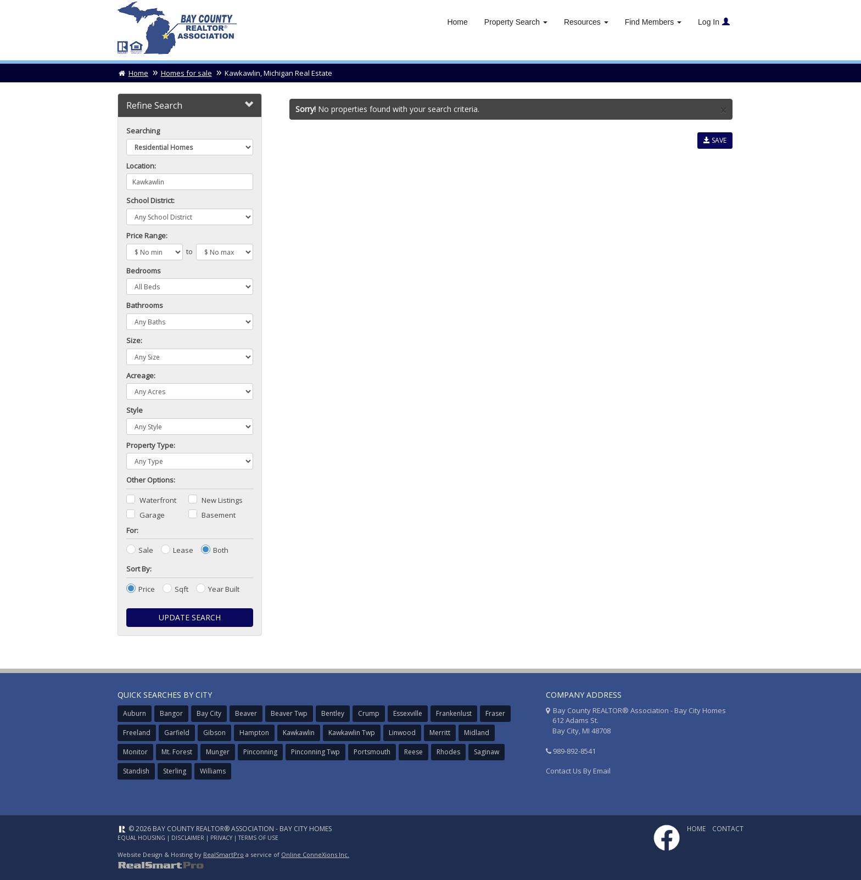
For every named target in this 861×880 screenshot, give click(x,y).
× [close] (723, 110)
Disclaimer (187, 838)
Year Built (223, 589)
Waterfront (157, 500)
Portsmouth (372, 751)
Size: (134, 340)
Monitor (135, 751)
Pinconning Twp (315, 751)
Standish (136, 771)
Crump (368, 713)
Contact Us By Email (578, 771)
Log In (714, 22)
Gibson (214, 732)
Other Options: (150, 480)
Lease (183, 550)
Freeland (136, 732)
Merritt (439, 732)
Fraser (495, 713)
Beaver (246, 713)
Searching (143, 131)
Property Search (515, 22)
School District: (150, 200)
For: (132, 530)
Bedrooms (143, 271)
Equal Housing (141, 838)
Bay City (209, 713)
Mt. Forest (176, 751)
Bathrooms (144, 305)
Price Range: (146, 235)
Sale (145, 550)
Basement (219, 515)
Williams (213, 771)
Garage (152, 515)
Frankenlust (454, 713)
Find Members (653, 22)
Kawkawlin (299, 732)
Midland (476, 732)
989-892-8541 (574, 751)
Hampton (254, 732)
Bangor (171, 713)
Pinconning (260, 751)
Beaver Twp (289, 713)
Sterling (174, 771)
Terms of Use (258, 838)
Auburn (134, 713)
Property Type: (150, 445)
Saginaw (486, 751)
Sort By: (139, 569)
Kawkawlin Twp (351, 732)
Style (134, 410)
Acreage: (140, 375)
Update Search (190, 617)
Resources (586, 22)
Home (457, 22)
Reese (413, 751)
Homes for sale (186, 73)
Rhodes (448, 751)
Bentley (332, 713)
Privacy (221, 838)
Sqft (181, 589)
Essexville (407, 713)
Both (220, 550)
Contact (727, 828)
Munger (218, 751)
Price (146, 589)
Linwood (402, 732)
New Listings (222, 500)
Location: (141, 166)
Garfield (176, 732)
